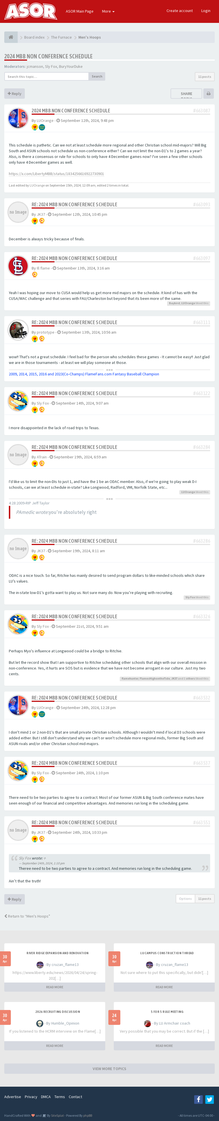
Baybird (174, 303)
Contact (75, 1096)
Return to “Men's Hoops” (27, 916)
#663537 (201, 763)
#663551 (201, 822)
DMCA (46, 1096)
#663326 (201, 616)
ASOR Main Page (80, 11)
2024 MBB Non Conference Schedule (48, 56)
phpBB (87, 1115)
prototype (45, 332)
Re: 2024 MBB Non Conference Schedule (74, 204)
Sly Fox (51, 66)
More (108, 11)
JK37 (41, 214)
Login (205, 10)
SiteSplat (57, 1115)
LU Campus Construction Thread (167, 953)
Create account (180, 10)
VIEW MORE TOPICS (109, 1068)
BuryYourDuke (71, 66)
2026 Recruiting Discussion (57, 1012)
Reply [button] (14, 93)
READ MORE (54, 987)
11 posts (204, 76)
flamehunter (130, 678)
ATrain (42, 457)
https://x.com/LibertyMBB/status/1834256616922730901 (56, 173)
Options (185, 898)
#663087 (201, 111)
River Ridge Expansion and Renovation (57, 953)
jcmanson (35, 66)
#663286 (201, 541)
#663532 (201, 698)
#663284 (201, 447)
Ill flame (43, 268)
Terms (59, 1096)
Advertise (12, 1096)
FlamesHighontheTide (155, 678)
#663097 (201, 258)
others (190, 678)
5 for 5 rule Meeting (167, 1012)
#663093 (201, 204)
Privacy (31, 1096)
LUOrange (45, 120)
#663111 (201, 322)
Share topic (186, 96)
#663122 (201, 393)
